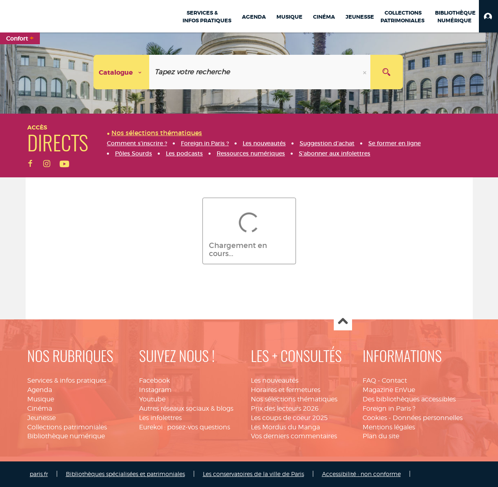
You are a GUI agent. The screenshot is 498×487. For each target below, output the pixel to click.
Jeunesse (41, 418)
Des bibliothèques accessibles (409, 399)
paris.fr (39, 473)
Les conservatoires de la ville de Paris (253, 473)
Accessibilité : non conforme (361, 473)
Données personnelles (428, 418)
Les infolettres (160, 418)
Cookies (375, 418)
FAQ (369, 380)
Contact (394, 380)
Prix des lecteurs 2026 (285, 408)
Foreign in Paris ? (389, 408)
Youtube (152, 399)
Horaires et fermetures (285, 390)
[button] (488, 16)
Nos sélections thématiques (294, 399)
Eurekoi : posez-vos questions (184, 427)
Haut (343, 321)
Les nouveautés (274, 380)
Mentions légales (389, 427)
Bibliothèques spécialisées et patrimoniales (125, 473)
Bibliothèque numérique (66, 436)
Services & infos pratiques (66, 380)
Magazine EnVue (389, 390)
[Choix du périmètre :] (122, 72)
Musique (40, 399)
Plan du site (381, 436)
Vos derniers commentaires (294, 436)
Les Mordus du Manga (285, 427)
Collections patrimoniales (67, 427)
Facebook (154, 380)
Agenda (39, 390)
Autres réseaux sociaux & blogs (186, 408)
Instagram (155, 390)
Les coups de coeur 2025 (289, 418)
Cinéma (39, 408)
